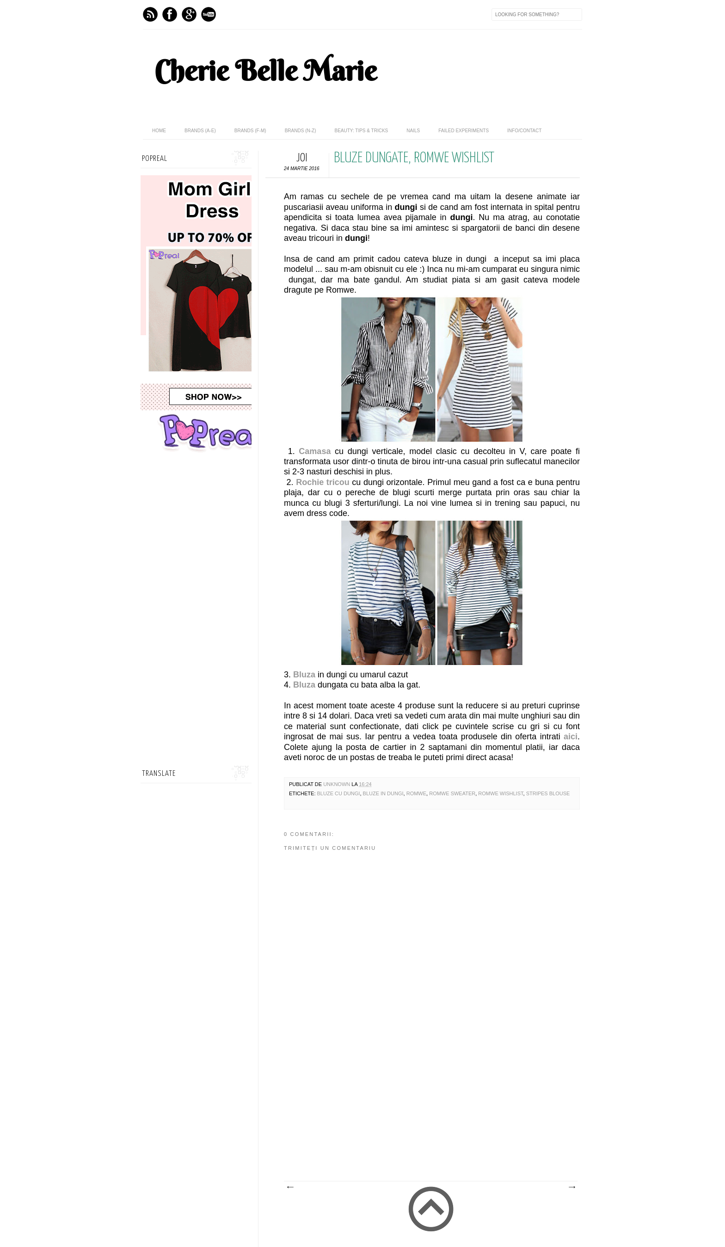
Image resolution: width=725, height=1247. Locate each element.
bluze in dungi (383, 793)
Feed (150, 14)
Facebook (169, 14)
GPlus (189, 14)
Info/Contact (524, 130)
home (159, 130)
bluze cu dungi (338, 793)
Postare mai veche (571, 1187)
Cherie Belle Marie (265, 71)
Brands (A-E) (200, 130)
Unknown (337, 784)
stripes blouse (548, 793)
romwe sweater (452, 793)
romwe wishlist (500, 793)
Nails (413, 130)
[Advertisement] (422, 1111)
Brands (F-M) (250, 130)
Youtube (208, 14)
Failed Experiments (463, 130)
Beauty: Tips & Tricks (361, 130)
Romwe (416, 793)
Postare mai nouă (290, 1187)
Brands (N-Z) (300, 130)
